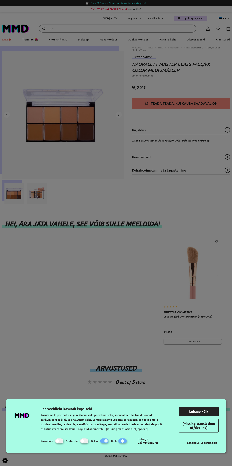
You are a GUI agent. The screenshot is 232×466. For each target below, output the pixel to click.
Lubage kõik (198, 411)
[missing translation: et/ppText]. (127, 428)
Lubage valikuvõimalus (148, 440)
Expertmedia (208, 442)
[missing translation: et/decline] (199, 426)
